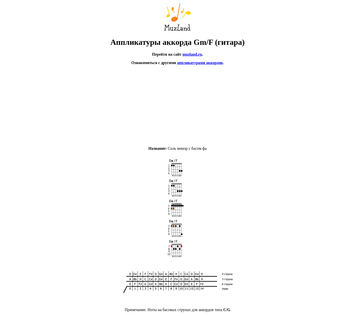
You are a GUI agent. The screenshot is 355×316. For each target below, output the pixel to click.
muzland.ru (192, 54)
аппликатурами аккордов (200, 63)
